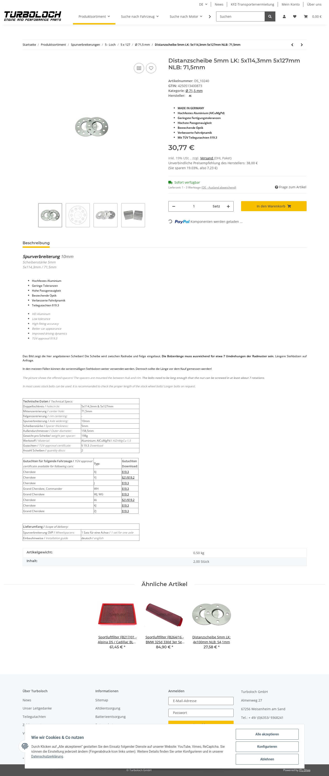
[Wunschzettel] (294, 16)
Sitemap (101, 700)
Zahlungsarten (34, 725)
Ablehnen (266, 759)
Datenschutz (105, 725)
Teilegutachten (34, 716)
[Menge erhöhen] (228, 206)
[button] (284, 16)
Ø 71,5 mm (194, 90)
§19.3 (125, 472)
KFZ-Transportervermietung (252, 4)
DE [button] (201, 4)
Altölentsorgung (107, 708)
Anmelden (201, 725)
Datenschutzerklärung (48, 757)
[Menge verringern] (174, 206)
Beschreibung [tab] (36, 243)
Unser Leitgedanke (37, 708)
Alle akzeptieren (266, 735)
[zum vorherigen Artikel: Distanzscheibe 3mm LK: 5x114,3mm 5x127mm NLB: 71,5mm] (292, 45)
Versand (207, 158)
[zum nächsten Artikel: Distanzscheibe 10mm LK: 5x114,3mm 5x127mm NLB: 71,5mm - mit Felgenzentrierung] (302, 45)
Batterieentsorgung (110, 716)
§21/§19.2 (128, 477)
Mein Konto (291, 4)
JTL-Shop (304, 770)
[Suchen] (240, 16)
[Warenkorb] (312, 16)
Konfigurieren (266, 747)
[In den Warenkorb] (274, 206)
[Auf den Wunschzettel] (151, 68)
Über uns (314, 4)
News (219, 4)
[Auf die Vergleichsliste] (139, 68)
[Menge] (194, 206)
